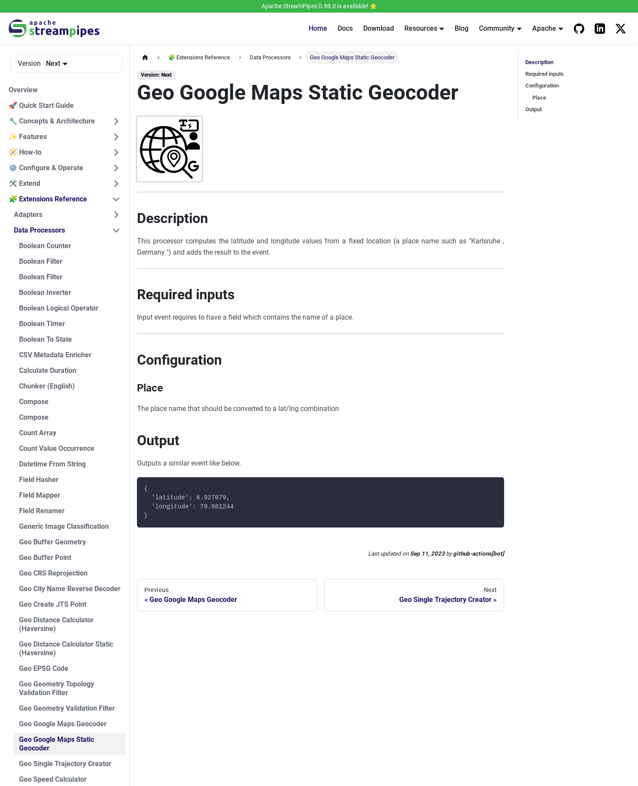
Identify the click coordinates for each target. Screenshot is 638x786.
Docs (345, 28)
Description (539, 62)
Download (378, 28)
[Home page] (145, 57)
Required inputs (544, 74)
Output (533, 109)
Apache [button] (544, 28)
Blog (462, 28)
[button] (64, 121)
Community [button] (496, 28)
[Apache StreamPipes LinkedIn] (599, 29)
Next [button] (53, 63)
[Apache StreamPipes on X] (620, 29)
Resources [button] (420, 28)
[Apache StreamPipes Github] (579, 29)
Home (318, 28)
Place (539, 97)
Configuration (542, 85)
